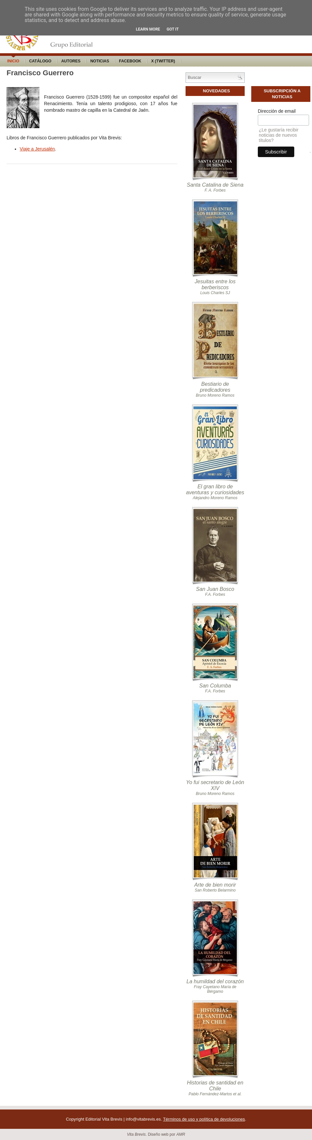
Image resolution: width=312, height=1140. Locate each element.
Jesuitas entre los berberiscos (215, 284)
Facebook (130, 61)
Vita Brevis (136, 1134)
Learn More (148, 29)
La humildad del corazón (215, 981)
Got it (173, 29)
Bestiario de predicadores (215, 387)
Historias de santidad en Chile (215, 1085)
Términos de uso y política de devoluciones (204, 1119)
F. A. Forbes (215, 190)
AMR (180, 1134)
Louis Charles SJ (215, 293)
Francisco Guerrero (40, 73)
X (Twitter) (163, 61)
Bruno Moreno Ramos (215, 395)
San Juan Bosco (215, 589)
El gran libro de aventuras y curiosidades (215, 489)
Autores (70, 61)
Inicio (13, 61)
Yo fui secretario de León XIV (215, 785)
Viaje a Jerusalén (37, 148)
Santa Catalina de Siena (215, 185)
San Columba (215, 685)
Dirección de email (277, 111)
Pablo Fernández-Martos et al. (215, 1094)
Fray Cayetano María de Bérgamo (215, 989)
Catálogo (40, 61)
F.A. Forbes (215, 594)
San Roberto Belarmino (215, 890)
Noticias (99, 61)
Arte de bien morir (215, 885)
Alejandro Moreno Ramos (215, 498)
